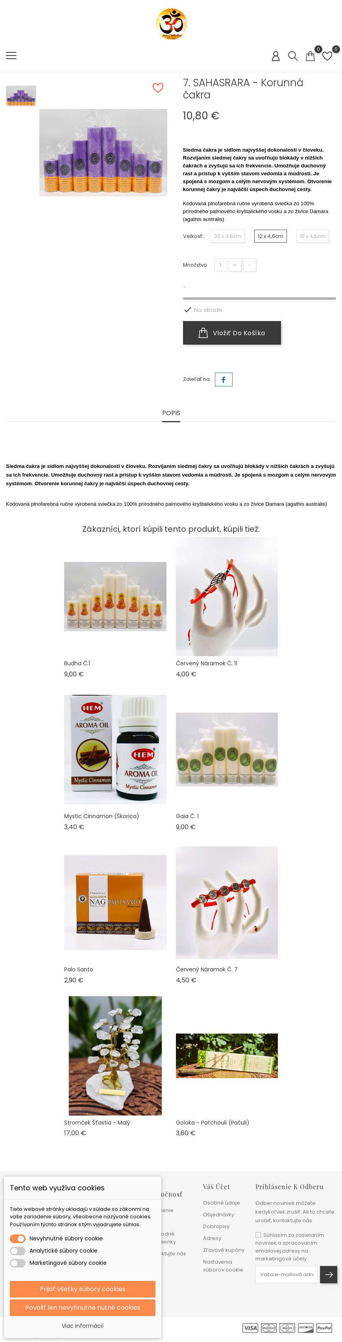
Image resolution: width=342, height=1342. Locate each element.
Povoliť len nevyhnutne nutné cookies (82, 1307)
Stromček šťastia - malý (97, 1123)
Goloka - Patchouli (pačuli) (213, 1123)
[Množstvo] (220, 264)
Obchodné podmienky (161, 1237)
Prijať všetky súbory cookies (83, 1289)
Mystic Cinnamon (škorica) (101, 816)
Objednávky (218, 1214)
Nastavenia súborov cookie (223, 1265)
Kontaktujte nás (166, 1253)
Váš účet (216, 1186)
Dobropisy (216, 1226)
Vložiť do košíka (232, 333)
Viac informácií (83, 1326)
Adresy (212, 1238)
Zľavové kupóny (223, 1250)
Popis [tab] (171, 413)
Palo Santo (78, 969)
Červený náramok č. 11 (206, 663)
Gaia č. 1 (187, 816)
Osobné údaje (221, 1203)
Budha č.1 (77, 663)
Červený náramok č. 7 (207, 969)
